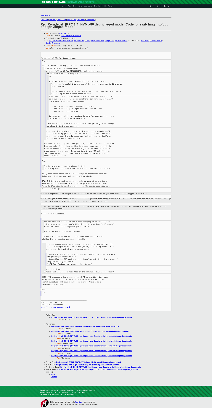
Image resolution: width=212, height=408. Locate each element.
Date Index (81, 20)
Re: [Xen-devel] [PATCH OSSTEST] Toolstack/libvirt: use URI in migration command (88, 362)
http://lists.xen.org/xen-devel (55, 307)
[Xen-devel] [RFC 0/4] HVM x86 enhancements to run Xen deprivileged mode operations (85, 326)
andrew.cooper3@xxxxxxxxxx (151, 41)
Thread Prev (61, 20)
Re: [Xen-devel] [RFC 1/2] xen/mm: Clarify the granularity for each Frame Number (87, 365)
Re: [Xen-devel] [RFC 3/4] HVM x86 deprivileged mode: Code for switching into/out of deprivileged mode (91, 317)
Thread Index (90, 20)
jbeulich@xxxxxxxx (53, 43)
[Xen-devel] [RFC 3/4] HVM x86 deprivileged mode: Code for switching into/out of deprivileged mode (90, 331)
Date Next (52, 20)
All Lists (48, 15)
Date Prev (44, 20)
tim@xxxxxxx (63, 33)
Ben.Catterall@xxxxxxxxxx (71, 36)
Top (42, 15)
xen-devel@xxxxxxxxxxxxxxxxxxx (61, 41)
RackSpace (79, 402)
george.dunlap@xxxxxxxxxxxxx (116, 41)
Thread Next (71, 20)
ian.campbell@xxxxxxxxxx (94, 41)
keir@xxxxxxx (79, 41)
